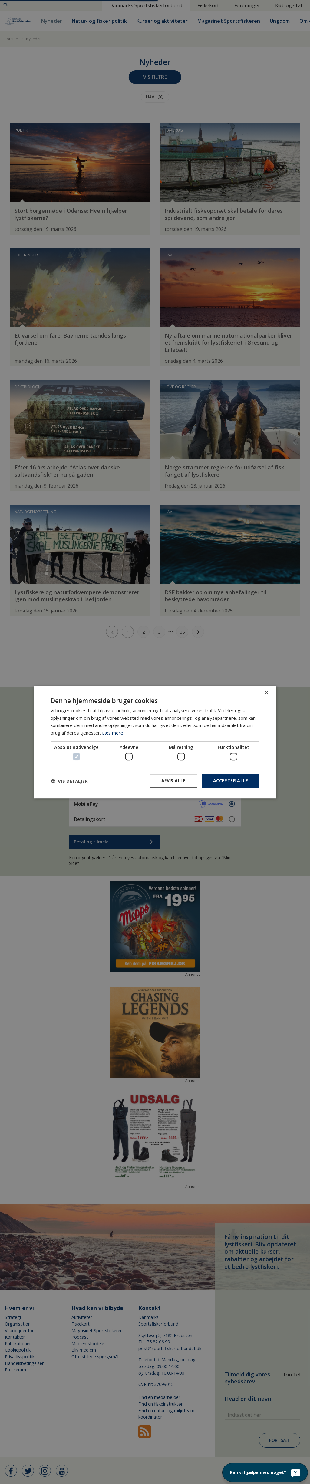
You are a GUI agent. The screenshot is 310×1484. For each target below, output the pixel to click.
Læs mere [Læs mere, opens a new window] (112, 733)
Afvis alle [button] (173, 781)
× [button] (266, 693)
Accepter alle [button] (230, 781)
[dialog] (155, 742)
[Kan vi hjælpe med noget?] (265, 1472)
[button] (69, 781)
